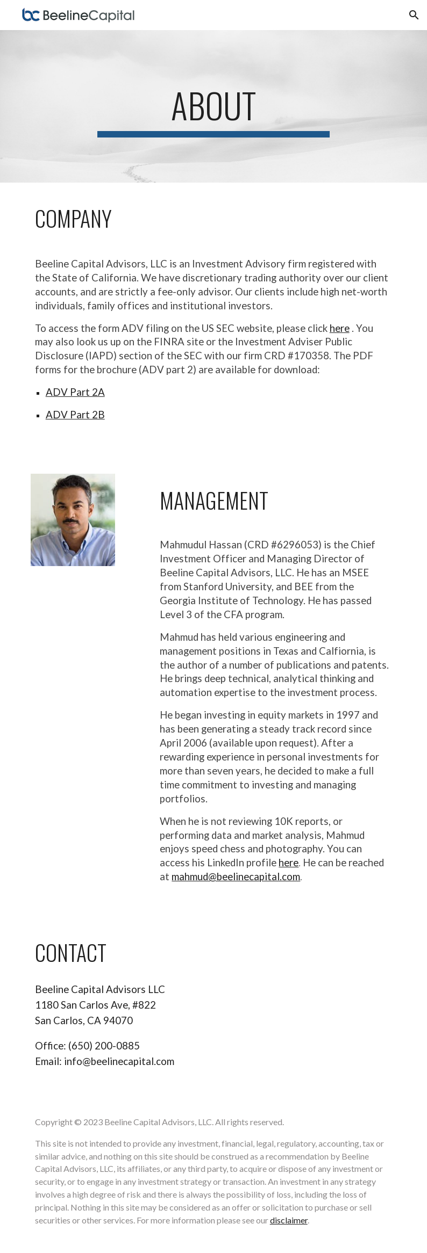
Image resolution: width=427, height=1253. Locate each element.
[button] (414, 15)
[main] (213, 106)
